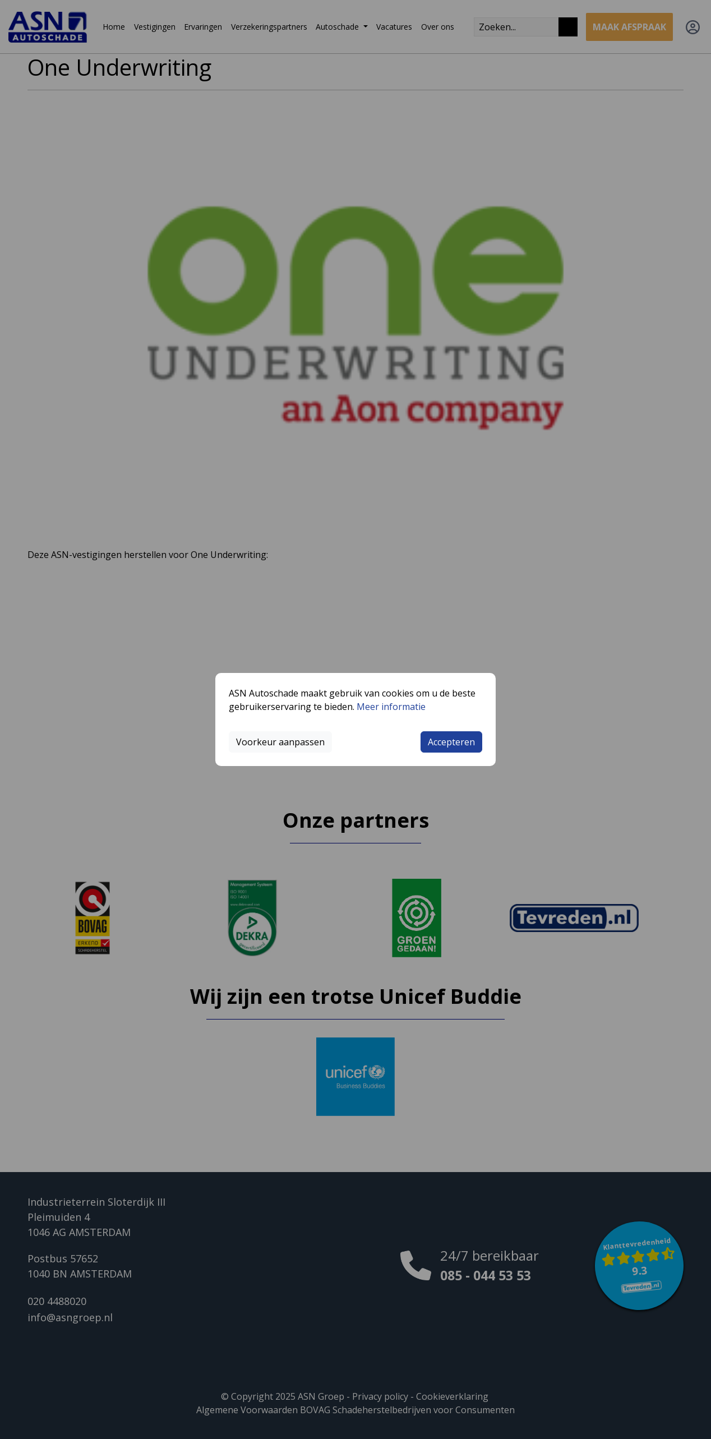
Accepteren (451, 742)
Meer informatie (391, 706)
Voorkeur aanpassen (280, 742)
